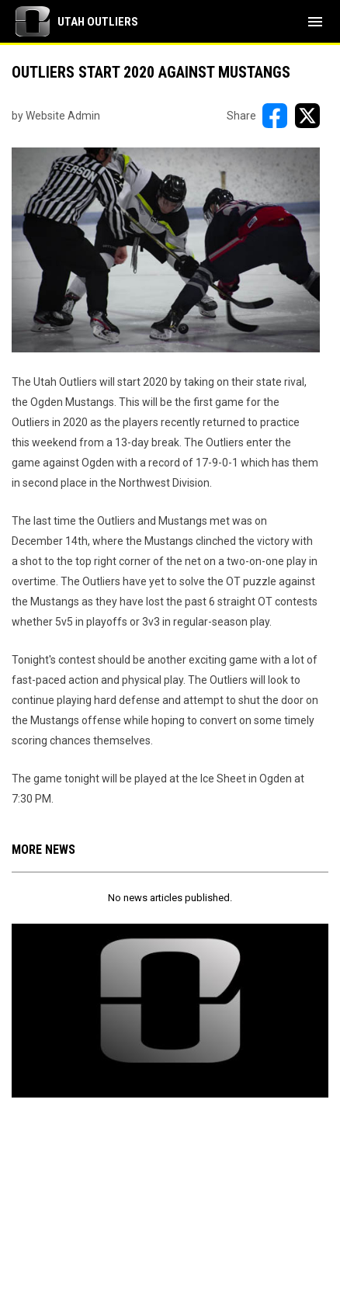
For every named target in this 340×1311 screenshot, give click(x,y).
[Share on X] (307, 115)
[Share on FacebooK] (274, 115)
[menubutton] (315, 21)
